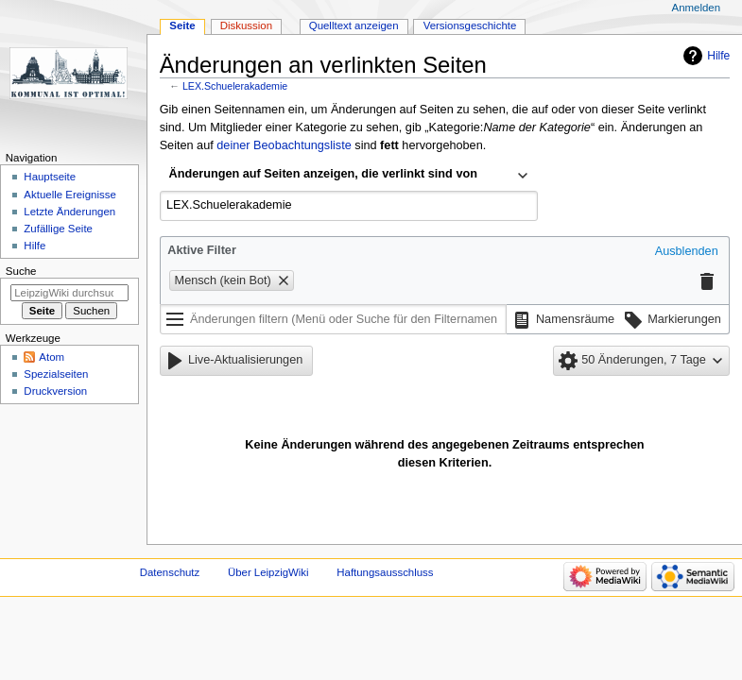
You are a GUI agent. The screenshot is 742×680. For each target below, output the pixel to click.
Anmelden (696, 7)
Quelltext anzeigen (354, 25)
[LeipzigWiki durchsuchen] (69, 292)
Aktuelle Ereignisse (69, 194)
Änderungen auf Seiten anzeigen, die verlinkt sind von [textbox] (323, 173)
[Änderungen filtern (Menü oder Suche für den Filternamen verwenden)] (333, 319)
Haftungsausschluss (384, 572)
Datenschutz (170, 572)
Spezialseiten (56, 374)
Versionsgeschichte (470, 25)
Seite (182, 25)
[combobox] (349, 176)
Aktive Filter (201, 250)
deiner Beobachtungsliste (283, 145)
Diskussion (246, 25)
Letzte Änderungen (69, 211)
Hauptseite (50, 176)
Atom (51, 357)
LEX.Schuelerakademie (234, 86)
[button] (686, 252)
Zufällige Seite (58, 228)
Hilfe (718, 55)
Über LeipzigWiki (268, 572)
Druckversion (55, 391)
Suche (21, 271)
